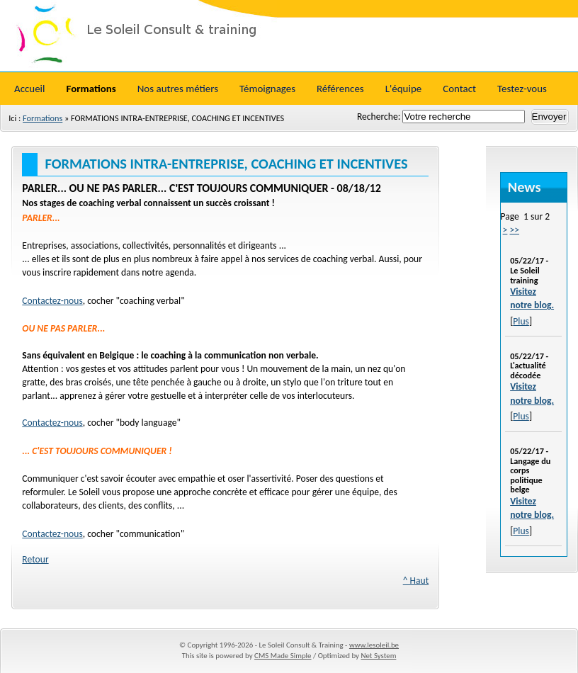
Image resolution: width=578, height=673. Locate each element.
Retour (35, 559)
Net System (378, 655)
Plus (521, 321)
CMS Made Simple (282, 655)
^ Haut (416, 581)
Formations (42, 118)
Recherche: (379, 117)
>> (514, 230)
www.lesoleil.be (374, 645)
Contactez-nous (52, 301)
